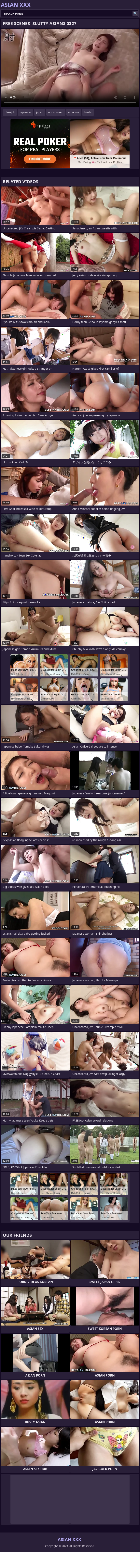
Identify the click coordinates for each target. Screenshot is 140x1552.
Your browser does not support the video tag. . (70, 68)
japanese (25, 112)
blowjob (10, 112)
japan (39, 112)
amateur (73, 112)
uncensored (55, 112)
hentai (88, 112)
